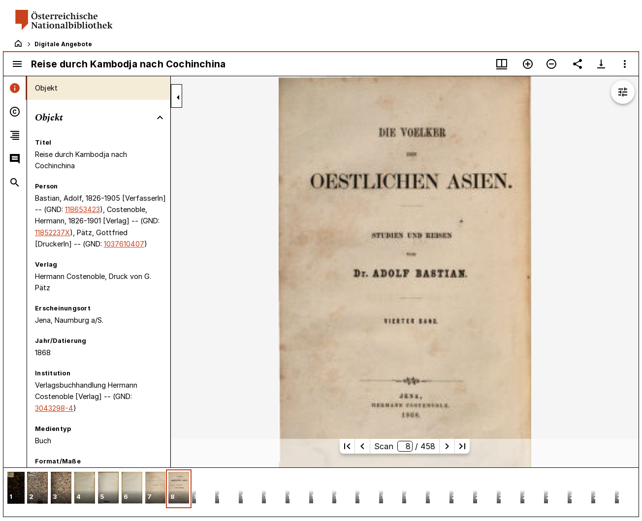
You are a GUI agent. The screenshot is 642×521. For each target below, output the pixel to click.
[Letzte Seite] (462, 446)
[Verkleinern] (551, 64)
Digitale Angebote (63, 44)
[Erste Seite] (347, 446)
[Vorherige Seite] (362, 446)
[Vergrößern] (528, 64)
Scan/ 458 (404, 446)
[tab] (15, 88)
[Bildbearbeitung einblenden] (623, 92)
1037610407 (124, 244)
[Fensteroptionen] (625, 64)
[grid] (321, 492)
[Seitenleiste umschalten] (17, 64)
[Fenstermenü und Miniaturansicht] (502, 64)
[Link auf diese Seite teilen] (577, 64)
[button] (16, 489)
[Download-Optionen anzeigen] (601, 64)
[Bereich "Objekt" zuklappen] (160, 117)
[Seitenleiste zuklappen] (178, 97)
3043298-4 (54, 408)
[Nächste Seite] (447, 446)
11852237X (52, 232)
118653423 (82, 209)
